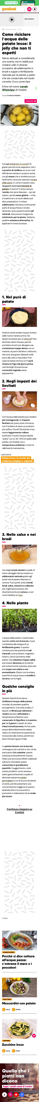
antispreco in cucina (19, 164)
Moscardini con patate (19, 1003)
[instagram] (10, 1094)
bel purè (28, 339)
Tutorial (5, 918)
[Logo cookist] (9, 9)
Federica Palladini (14, 95)
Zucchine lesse (13, 1045)
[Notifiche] (35, 9)
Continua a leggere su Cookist (19, 811)
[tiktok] (4, 1094)
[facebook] (22, 1094)
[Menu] (29, 9)
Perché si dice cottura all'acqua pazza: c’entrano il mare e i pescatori (18, 961)
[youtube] (16, 1094)
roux (20, 595)
